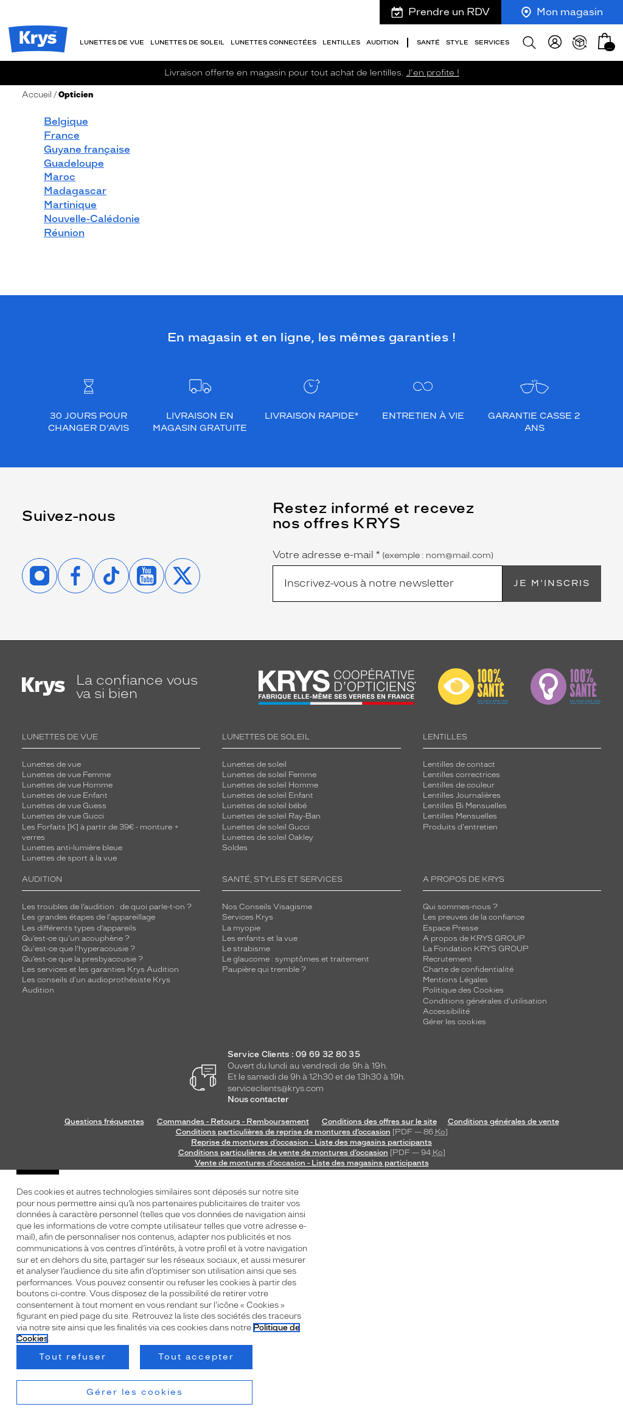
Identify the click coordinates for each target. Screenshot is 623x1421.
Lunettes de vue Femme (66, 774)
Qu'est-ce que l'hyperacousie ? (78, 948)
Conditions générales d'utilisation (485, 1001)
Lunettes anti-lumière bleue (72, 847)
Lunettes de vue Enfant (65, 795)
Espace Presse (450, 928)
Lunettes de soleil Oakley (267, 837)
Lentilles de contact (459, 764)
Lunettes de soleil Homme (270, 785)
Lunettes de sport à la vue (69, 858)
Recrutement (447, 959)
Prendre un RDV (440, 12)
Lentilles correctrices (461, 774)
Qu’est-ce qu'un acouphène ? (76, 938)
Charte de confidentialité (468, 969)
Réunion (64, 233)
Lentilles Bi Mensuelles (465, 805)
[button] (604, 41)
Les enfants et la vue (260, 938)
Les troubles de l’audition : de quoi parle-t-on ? (107, 907)
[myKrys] (555, 43)
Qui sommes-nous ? (460, 907)
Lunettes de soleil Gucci (266, 827)
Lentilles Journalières (462, 795)
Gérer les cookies (454, 1022)
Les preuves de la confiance (473, 917)
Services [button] (492, 42)
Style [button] (457, 42)
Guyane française (87, 149)
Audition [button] (382, 42)
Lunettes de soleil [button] (187, 42)
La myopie (241, 928)
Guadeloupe (74, 163)
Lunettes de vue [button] (112, 42)
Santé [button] (428, 42)
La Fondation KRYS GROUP (476, 948)
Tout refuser (72, 1357)
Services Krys (247, 917)
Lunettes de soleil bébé (264, 805)
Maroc (59, 177)
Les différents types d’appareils (79, 928)
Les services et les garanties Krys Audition (100, 969)
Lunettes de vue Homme (67, 785)
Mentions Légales (455, 980)
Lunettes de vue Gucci (63, 816)
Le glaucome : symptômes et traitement (295, 959)
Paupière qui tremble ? (264, 969)
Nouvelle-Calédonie (92, 219)
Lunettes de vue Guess (64, 805)
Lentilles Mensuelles (460, 816)
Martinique (70, 205)
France (62, 135)
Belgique (66, 121)
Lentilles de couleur (459, 785)
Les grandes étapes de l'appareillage (88, 917)
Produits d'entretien (460, 827)
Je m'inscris (551, 583)
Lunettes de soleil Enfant (267, 795)
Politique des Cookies (463, 990)
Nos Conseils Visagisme (267, 907)
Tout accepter (196, 1357)
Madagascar (75, 191)
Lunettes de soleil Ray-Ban (271, 816)
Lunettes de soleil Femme (269, 774)
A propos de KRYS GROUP (474, 938)
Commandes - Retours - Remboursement (233, 1121)
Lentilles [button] (341, 42)
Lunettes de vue (51, 764)
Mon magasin (562, 12)
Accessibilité (446, 1011)
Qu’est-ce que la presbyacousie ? (82, 959)
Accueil (37, 94)
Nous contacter (258, 1099)
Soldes (235, 847)
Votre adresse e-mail (383, 555)
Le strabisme (246, 948)
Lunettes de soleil (254, 764)
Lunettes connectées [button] (273, 42)
